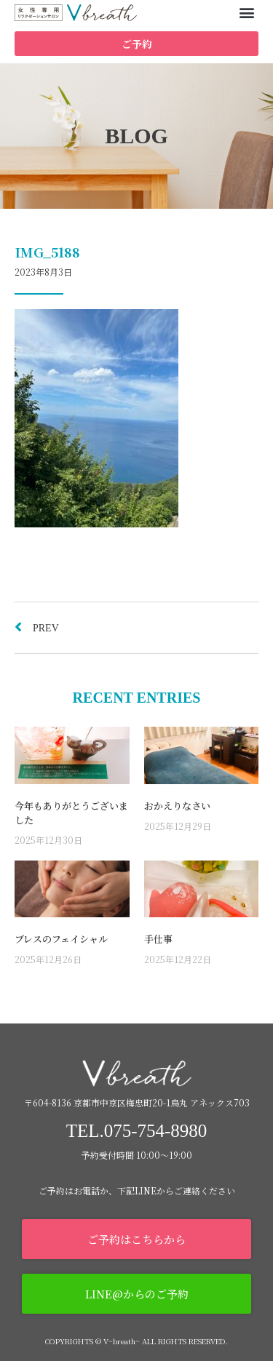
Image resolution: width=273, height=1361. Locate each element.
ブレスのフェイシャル (61, 939)
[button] (246, 12)
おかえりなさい (177, 806)
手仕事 (158, 939)
